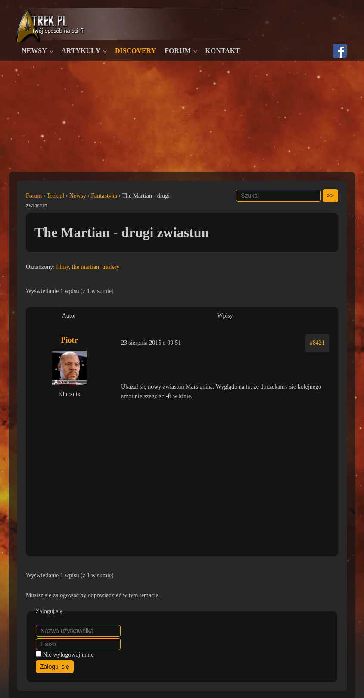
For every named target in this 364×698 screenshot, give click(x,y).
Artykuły (80, 50)
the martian (85, 267)
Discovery (135, 50)
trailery (110, 267)
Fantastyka (104, 196)
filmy (62, 267)
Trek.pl (55, 196)
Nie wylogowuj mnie (68, 654)
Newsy (34, 50)
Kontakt (222, 50)
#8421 (317, 343)
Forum (177, 50)
